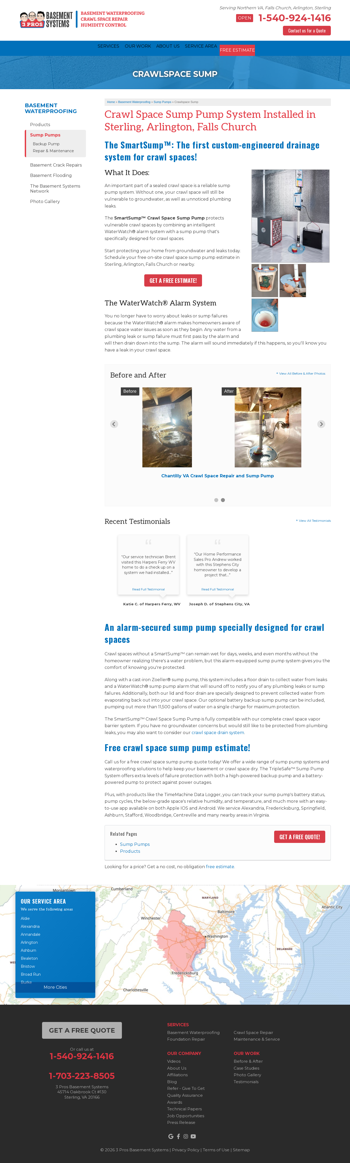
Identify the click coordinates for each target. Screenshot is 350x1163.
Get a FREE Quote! (299, 835)
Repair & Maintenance (53, 150)
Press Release (181, 1121)
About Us (176, 1066)
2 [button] (223, 499)
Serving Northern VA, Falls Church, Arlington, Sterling (275, 7)
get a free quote (82, 1029)
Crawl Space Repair (253, 1031)
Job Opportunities (185, 1114)
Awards (174, 1100)
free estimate (220, 865)
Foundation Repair (186, 1038)
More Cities (55, 985)
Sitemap (241, 1148)
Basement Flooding (51, 174)
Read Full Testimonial (148, 588)
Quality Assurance (185, 1093)
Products (130, 849)
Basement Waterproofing (51, 107)
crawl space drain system (218, 731)
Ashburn (28, 949)
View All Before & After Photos (302, 372)
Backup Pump (46, 142)
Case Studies (246, 1066)
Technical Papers (184, 1107)
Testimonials (246, 1080)
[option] (218, 433)
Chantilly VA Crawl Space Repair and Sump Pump (217, 474)
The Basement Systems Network (55, 187)
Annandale (30, 933)
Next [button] (321, 423)
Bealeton (29, 957)
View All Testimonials (315, 519)
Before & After (248, 1059)
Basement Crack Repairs (56, 163)
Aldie (25, 917)
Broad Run (31, 973)
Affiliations (177, 1073)
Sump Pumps (135, 843)
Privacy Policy (185, 1148)
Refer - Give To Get (186, 1087)
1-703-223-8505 (82, 1074)
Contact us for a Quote (307, 30)
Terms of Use (216, 1148)
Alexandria (30, 925)
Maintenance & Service (257, 1038)
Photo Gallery (45, 200)
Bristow (28, 965)
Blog (172, 1080)
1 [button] (216, 499)
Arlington (29, 941)
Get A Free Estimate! (173, 279)
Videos (173, 1059)
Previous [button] (114, 423)
